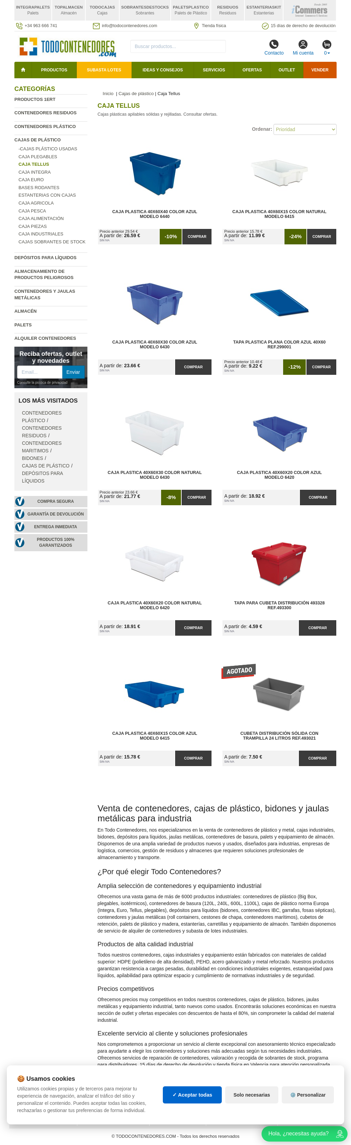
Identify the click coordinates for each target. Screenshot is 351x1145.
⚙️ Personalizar (308, 1095)
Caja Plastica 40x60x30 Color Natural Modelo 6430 (155, 475)
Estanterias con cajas (47, 195)
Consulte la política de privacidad (42, 382)
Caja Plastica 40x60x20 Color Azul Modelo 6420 (279, 475)
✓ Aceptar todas (192, 1095)
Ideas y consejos (163, 70)
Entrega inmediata (55, 526)
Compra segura (55, 501)
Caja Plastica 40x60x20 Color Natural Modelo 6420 (155, 605)
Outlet (287, 70)
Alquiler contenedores (45, 338)
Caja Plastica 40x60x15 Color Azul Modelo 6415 (154, 736)
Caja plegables (38, 156)
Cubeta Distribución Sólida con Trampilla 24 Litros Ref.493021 (279, 736)
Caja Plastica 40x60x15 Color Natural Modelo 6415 (279, 214)
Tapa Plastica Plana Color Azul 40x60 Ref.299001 (279, 344)
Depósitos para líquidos (45, 257)
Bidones (32, 458)
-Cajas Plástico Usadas (48, 148)
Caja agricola (36, 203)
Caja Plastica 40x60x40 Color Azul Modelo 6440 (154, 214)
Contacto (273, 47)
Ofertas (252, 70)
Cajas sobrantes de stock (52, 241)
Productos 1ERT (35, 99)
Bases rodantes (39, 187)
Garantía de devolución (55, 514)
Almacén (25, 311)
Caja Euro (31, 179)
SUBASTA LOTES (104, 70)
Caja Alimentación (41, 218)
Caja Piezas (33, 226)
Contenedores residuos (45, 112)
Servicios (214, 70)
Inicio (108, 93)
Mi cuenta (303, 47)
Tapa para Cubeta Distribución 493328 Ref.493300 (279, 605)
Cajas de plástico (37, 139)
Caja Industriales (41, 233)
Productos (54, 70)
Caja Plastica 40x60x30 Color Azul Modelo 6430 (154, 344)
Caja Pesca (32, 210)
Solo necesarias (251, 1095)
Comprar (197, 236)
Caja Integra (35, 172)
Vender (320, 70)
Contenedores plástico (45, 126)
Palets (23, 324)
